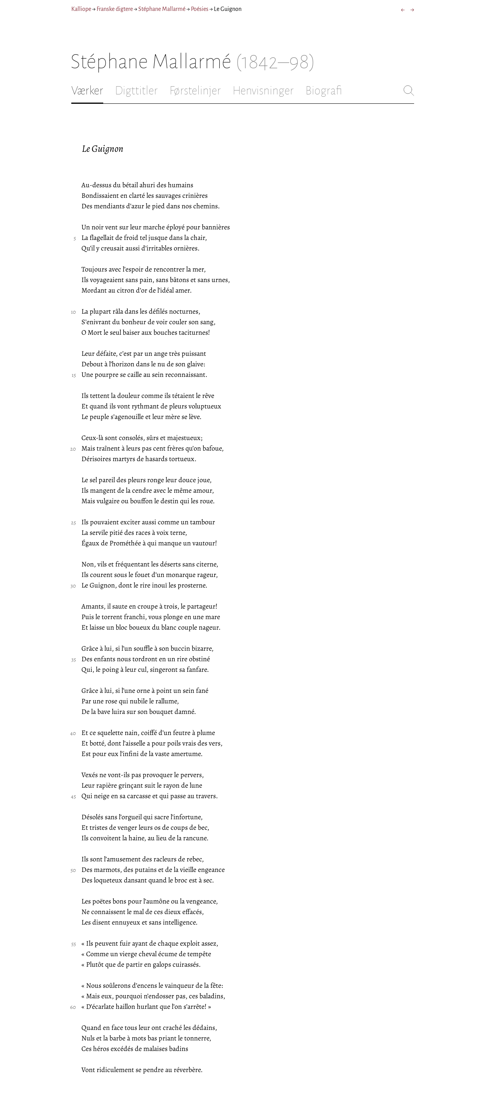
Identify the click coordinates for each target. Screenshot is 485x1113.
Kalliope (81, 9)
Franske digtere (115, 9)
